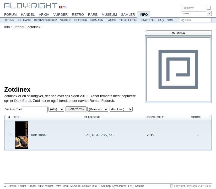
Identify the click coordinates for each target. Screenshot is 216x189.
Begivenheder (45, 20)
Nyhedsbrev (119, 186)
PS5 (103, 135)
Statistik (148, 20)
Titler (9, 20)
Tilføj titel (128, 20)
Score (196, 117)
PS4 (95, 135)
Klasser (80, 20)
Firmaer (97, 20)
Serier (65, 20)
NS (111, 135)
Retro (78, 15)
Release (24, 20)
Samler (128, 15)
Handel (28, 15)
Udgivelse (153, 117)
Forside (12, 186)
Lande (111, 20)
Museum (109, 15)
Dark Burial (22, 101)
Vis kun (10, 109)
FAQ (161, 20)
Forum (10, 15)
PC (87, 135)
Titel (18, 109)
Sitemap (106, 186)
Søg (170, 20)
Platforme (92, 117)
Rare (93, 15)
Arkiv (44, 15)
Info (143, 15)
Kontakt (139, 186)
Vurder (60, 15)
